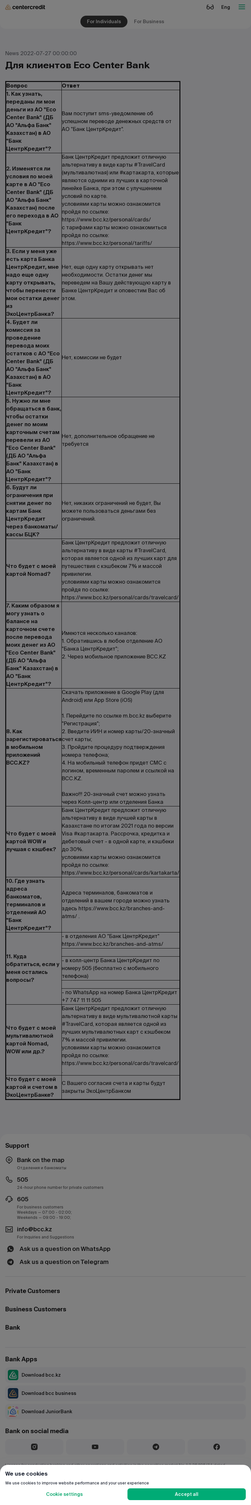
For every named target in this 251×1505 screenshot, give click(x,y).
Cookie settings (64, 1494)
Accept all (186, 1494)
